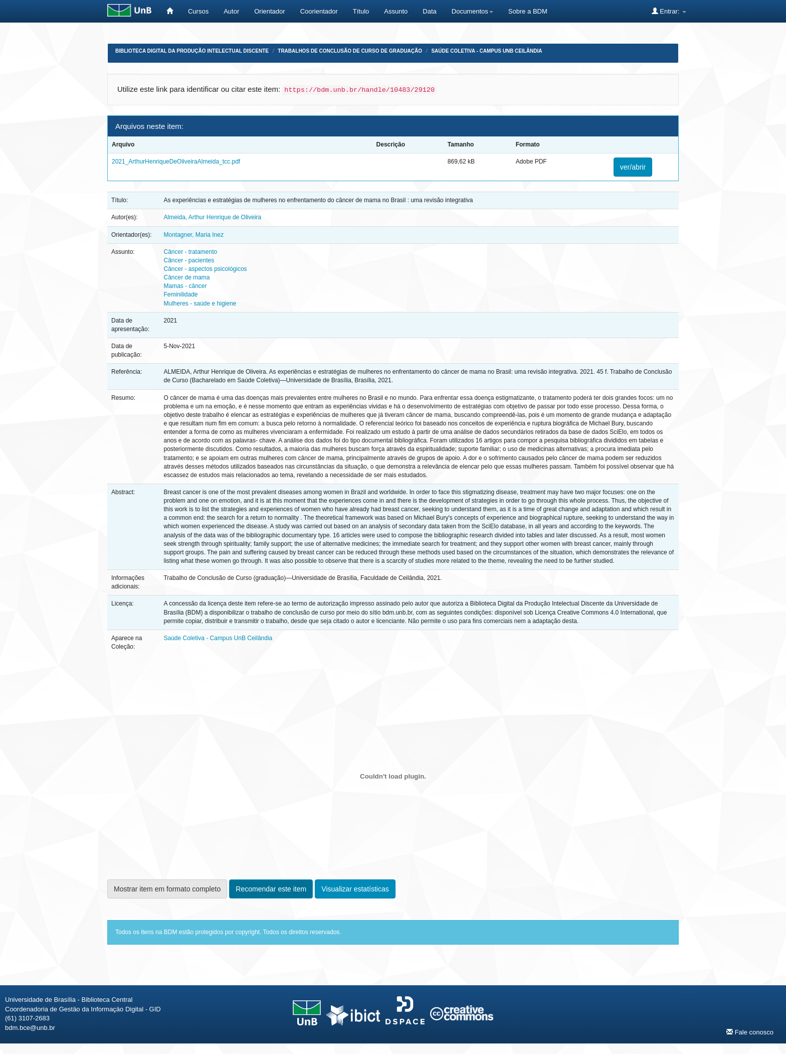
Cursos (198, 11)
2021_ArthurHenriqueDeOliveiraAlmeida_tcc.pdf (176, 161)
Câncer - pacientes (188, 260)
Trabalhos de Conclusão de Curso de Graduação (350, 51)
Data (429, 11)
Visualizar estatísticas (354, 889)
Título (361, 11)
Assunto (396, 11)
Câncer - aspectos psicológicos (205, 268)
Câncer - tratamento (190, 251)
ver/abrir (633, 167)
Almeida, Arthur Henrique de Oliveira (212, 217)
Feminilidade (180, 294)
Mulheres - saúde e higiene (199, 303)
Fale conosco (749, 1032)
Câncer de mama (186, 277)
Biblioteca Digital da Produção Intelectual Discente (192, 51)
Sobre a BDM (527, 11)
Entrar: (669, 11)
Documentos (472, 11)
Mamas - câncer (185, 285)
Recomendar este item (271, 889)
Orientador (269, 11)
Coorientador (319, 11)
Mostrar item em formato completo (167, 889)
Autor (231, 11)
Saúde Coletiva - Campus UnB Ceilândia (486, 51)
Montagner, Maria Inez (193, 234)
